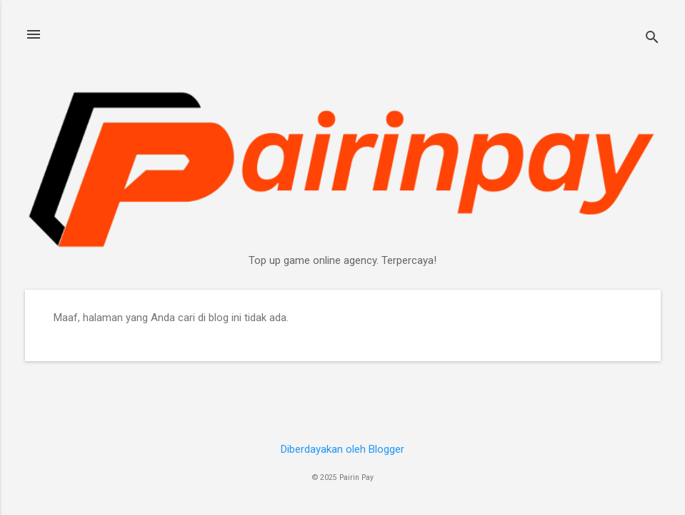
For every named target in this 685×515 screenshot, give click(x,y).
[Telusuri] (652, 39)
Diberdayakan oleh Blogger (342, 449)
